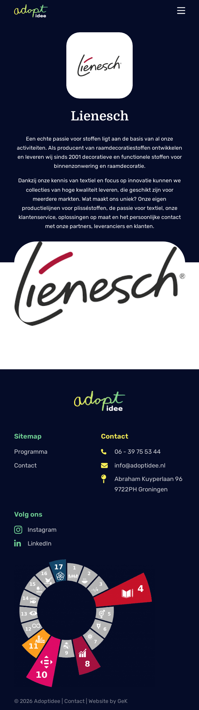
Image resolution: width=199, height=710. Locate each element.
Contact (25, 465)
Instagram (35, 529)
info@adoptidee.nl (133, 465)
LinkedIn (33, 543)
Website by (108, 701)
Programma (30, 451)
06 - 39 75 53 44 (131, 451)
